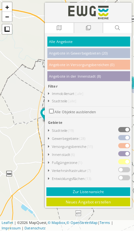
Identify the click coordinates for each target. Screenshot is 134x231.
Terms (105, 222)
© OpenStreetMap (82, 222)
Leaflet (7, 222)
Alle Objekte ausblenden (75, 111)
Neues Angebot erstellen (88, 202)
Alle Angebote (60, 41)
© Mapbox (57, 222)
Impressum (11, 228)
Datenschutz (34, 228)
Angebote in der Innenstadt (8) (75, 76)
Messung (7, 29)
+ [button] (7, 7)
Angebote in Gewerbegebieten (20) (78, 53)
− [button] (7, 16)
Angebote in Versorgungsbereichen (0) (81, 64)
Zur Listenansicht (88, 191)
